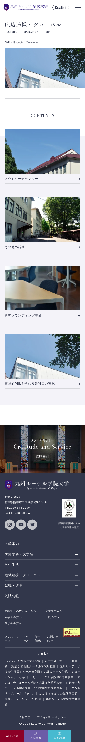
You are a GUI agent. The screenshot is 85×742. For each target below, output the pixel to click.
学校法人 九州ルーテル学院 (23, 661)
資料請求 (38, 638)
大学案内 (12, 544)
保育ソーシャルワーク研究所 (23, 699)
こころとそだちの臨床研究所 (58, 693)
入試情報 (12, 596)
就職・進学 (14, 586)
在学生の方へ (13, 623)
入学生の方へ (13, 617)
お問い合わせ (53, 638)
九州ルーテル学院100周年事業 (53, 677)
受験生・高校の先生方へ (20, 611)
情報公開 (24, 717)
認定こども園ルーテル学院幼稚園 (33, 666)
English (61, 7)
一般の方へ (52, 617)
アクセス (26, 638)
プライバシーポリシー (51, 717)
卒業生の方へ (54, 611)
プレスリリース (12, 638)
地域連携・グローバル (23, 575)
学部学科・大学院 (19, 554)
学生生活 (12, 565)
